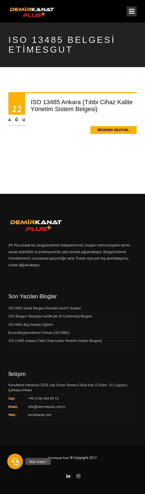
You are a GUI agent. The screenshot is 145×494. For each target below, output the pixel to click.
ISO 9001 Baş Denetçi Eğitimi (30, 324)
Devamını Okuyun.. (113, 130)
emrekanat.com (40, 414)
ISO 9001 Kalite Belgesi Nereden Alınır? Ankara (44, 308)
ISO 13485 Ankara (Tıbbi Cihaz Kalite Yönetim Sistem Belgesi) (82, 105)
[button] (15, 461)
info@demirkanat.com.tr (46, 406)
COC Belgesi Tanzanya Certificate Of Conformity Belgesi (50, 316)
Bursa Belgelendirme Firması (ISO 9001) (39, 332)
